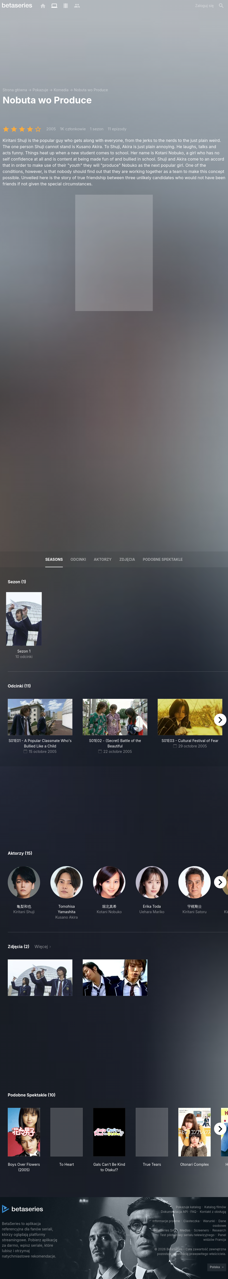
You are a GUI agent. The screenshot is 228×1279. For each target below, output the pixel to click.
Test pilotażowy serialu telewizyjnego (187, 1235)
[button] (24, 893)
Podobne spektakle (163, 559)
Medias (185, 1230)
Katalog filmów (215, 1207)
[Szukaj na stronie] (221, 5)
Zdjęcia (127, 559)
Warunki (209, 1221)
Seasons (54, 559)
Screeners (201, 1230)
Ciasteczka (191, 1221)
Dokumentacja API (174, 1212)
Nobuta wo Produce (91, 90)
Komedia (61, 90)
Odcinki (78, 559)
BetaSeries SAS (165, 1230)
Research (219, 1230)
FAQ (193, 1212)
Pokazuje (40, 90)
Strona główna (15, 90)
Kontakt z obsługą (213, 1212)
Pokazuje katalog (188, 1207)
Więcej (41, 946)
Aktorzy (103, 559)
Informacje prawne (166, 1221)
